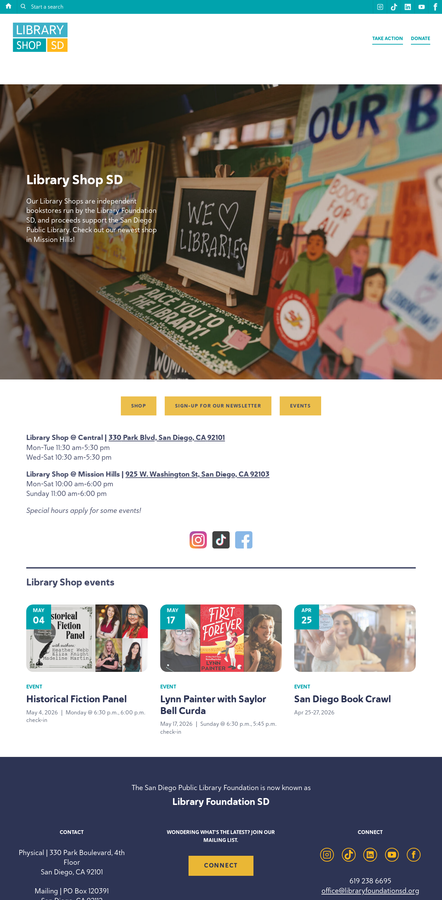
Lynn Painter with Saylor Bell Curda (213, 705)
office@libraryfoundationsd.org (370, 890)
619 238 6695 (370, 880)
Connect (221, 865)
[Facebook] (243, 541)
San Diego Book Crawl (342, 699)
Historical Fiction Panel (76, 699)
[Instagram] (198, 541)
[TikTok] (221, 541)
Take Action (387, 38)
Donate (420, 38)
